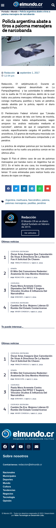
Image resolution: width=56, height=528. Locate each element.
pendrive (41, 203)
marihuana (21, 200)
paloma (45, 200)
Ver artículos (30, 233)
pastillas (32, 203)
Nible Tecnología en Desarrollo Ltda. (29, 515)
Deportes (8, 479)
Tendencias (9, 490)
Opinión (7, 501)
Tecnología (9, 497)
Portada (5, 11)
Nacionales (9, 472)
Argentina (10, 200)
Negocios (8, 493)
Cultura (7, 486)
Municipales (9, 476)
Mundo (14, 11)
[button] (2, 5)
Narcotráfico (34, 200)
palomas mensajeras (16, 203)
